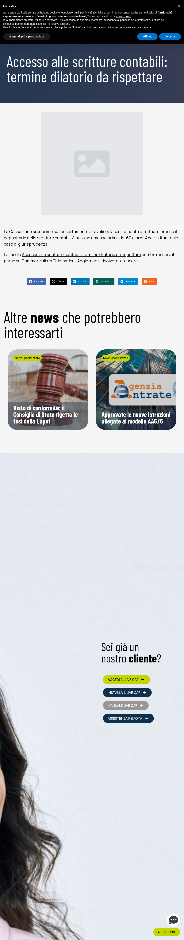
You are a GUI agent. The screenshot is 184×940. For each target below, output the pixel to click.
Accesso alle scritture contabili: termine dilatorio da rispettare (81, 254)
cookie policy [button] (123, 16)
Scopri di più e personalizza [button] (26, 36)
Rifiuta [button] (147, 36)
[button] (179, 6)
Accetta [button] (170, 36)
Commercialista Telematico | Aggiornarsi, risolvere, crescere (79, 261)
